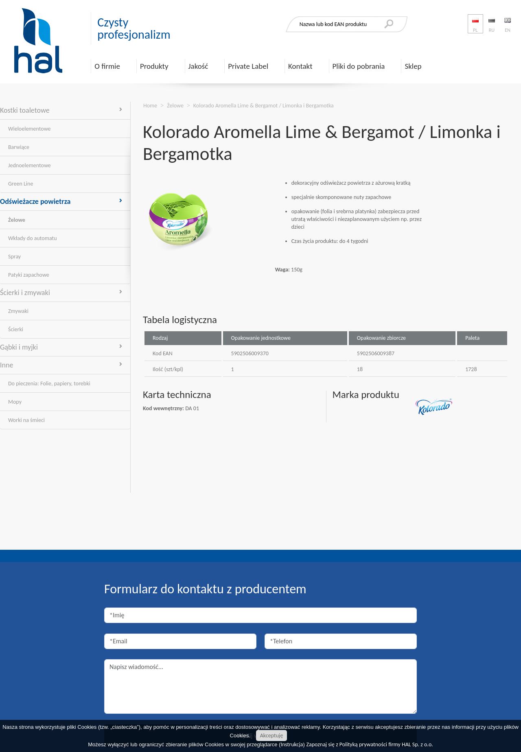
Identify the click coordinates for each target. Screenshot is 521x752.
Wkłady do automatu (32, 238)
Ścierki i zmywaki (61, 292)
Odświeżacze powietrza (61, 201)
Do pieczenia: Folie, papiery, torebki (49, 383)
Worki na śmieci (26, 420)
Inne (61, 365)
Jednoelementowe (29, 165)
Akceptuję (271, 735)
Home (150, 105)
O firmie (107, 66)
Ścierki (15, 329)
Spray (14, 256)
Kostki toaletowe (61, 110)
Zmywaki (18, 311)
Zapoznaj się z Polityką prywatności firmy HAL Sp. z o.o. (369, 744)
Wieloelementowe (29, 128)
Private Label (248, 66)
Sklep (413, 66)
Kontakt (300, 66)
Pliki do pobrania (359, 66)
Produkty (154, 66)
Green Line (20, 183)
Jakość (198, 66)
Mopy (15, 401)
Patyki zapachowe (28, 274)
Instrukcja (291, 744)
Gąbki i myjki (61, 347)
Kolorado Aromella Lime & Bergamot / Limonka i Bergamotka (263, 105)
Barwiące (18, 147)
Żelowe (16, 219)
